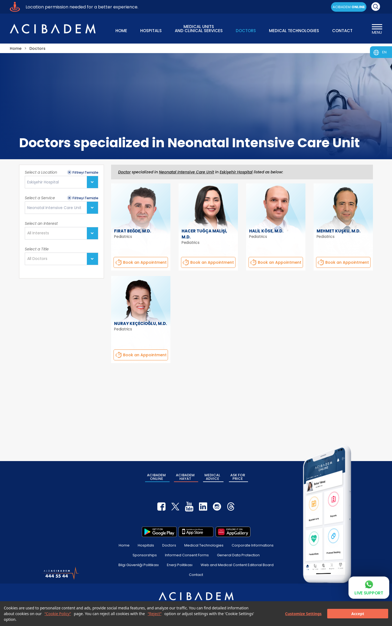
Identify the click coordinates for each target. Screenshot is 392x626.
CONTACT (342, 30)
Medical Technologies (203, 545)
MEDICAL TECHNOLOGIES (294, 30)
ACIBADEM (349, 7)
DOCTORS (246, 30)
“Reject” (154, 613)
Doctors (169, 545)
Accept (357, 613)
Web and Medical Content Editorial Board (237, 564)
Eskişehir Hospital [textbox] (43, 182)
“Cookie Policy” (58, 613)
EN (384, 52)
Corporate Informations (253, 545)
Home (124, 545)
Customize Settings (303, 613)
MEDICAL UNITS (199, 28)
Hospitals (146, 545)
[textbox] (39, 233)
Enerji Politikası (179, 564)
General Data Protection (238, 555)
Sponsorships (145, 555)
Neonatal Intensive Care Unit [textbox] (54, 207)
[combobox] (61, 182)
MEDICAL (212, 476)
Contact (196, 574)
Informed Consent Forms (187, 555)
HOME (121, 30)
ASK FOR (237, 476)
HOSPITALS (151, 30)
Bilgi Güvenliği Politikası (138, 564)
